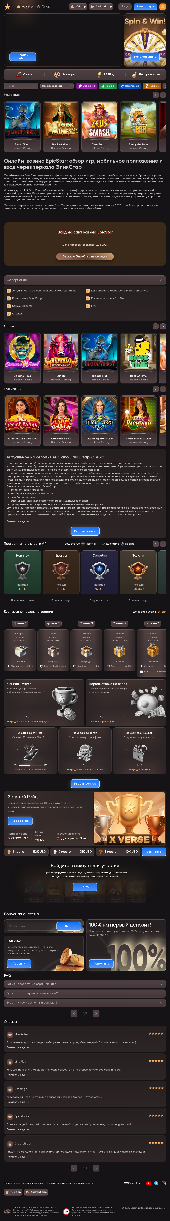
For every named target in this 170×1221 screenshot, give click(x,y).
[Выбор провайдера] (57, 86)
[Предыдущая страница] (74, 1168)
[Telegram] (156, 1183)
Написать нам (12, 1183)
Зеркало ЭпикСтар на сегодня (85, 256)
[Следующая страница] (96, 1168)
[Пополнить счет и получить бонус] (101, 963)
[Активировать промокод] (68, 926)
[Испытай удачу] (145, 56)
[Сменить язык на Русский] (132, 1183)
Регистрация (145, 6)
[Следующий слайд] (163, 95)
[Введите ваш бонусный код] (30, 926)
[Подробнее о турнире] (20, 821)
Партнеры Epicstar (83, 1183)
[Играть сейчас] (22, 56)
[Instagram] (163, 1183)
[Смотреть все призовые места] (154, 852)
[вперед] (96, 1013)
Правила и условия (32, 1183)
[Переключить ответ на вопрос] (85, 984)
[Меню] (162, 6)
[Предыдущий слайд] (156, 95)
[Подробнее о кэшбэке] (19, 963)
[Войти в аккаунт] (85, 887)
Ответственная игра (59, 1183)
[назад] (74, 1013)
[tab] (24, 74)
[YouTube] (148, 1183)
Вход (125, 6)
